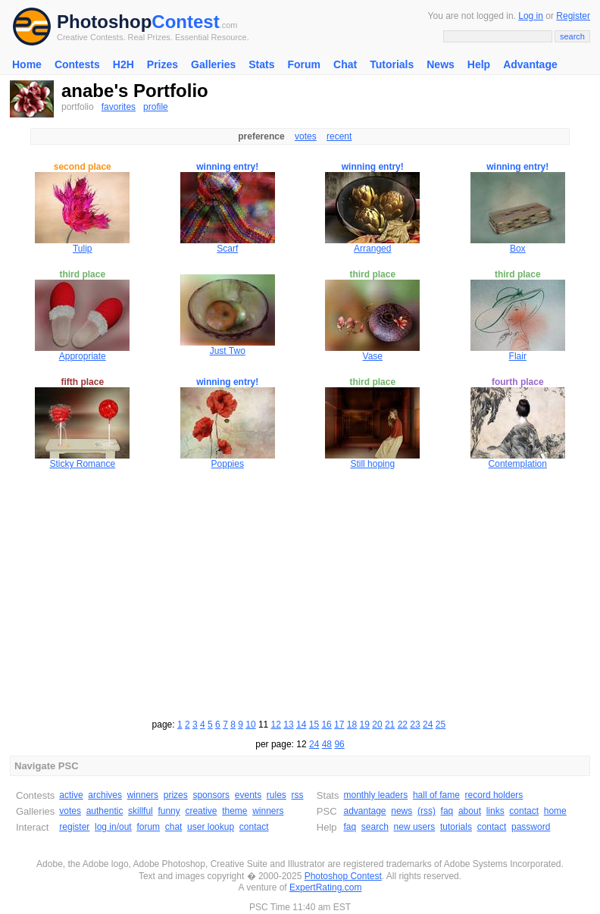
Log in (530, 16)
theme (234, 811)
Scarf (227, 248)
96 (339, 744)
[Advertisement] (300, 592)
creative (201, 811)
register (74, 827)
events (248, 795)
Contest (185, 21)
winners (142, 795)
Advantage (530, 64)
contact (254, 827)
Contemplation (518, 464)
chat (174, 827)
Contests (77, 64)
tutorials (456, 827)
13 (288, 724)
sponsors (211, 795)
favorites (119, 107)
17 (339, 724)
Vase (373, 356)
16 (326, 724)
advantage (364, 811)
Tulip (82, 248)
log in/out (113, 827)
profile (155, 107)
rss (298, 795)
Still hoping (372, 464)
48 (327, 744)
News (441, 64)
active (71, 795)
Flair (518, 356)
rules (276, 795)
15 (314, 724)
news (401, 811)
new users (415, 827)
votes (306, 136)
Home (27, 64)
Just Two (227, 351)
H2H (123, 64)
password (530, 827)
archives (105, 795)
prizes (176, 795)
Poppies (227, 464)
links (495, 811)
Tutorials (392, 64)
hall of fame (436, 795)
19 (365, 724)
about (469, 811)
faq (447, 811)
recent (339, 136)
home (555, 811)
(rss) (426, 811)
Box (518, 248)
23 (415, 724)
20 (377, 724)
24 (428, 724)
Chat (345, 64)
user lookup (210, 827)
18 (352, 724)
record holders (494, 795)
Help (478, 64)
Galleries (213, 64)
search (375, 827)
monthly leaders (375, 795)
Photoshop (104, 21)
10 (250, 724)
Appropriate (82, 356)
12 (276, 724)
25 (440, 724)
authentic (104, 811)
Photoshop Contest (343, 876)
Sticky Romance (82, 464)
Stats (261, 64)
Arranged (372, 248)
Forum (303, 64)
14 (301, 724)
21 (390, 724)
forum (148, 827)
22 (403, 724)
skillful (140, 811)
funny (169, 811)
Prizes (162, 64)
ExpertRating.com (325, 887)
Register (573, 16)
